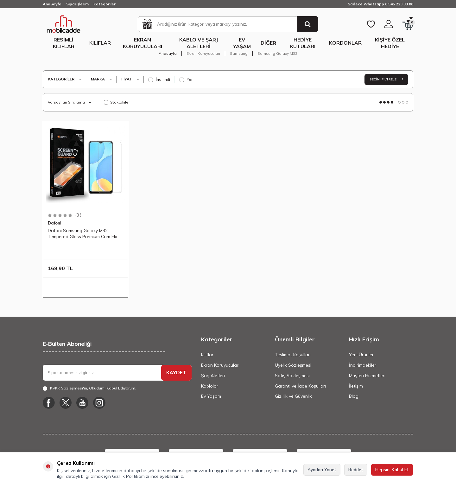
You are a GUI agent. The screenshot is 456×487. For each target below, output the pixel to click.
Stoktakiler (117, 102)
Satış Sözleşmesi (292, 375)
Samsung (239, 53)
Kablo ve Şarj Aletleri (198, 42)
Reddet (355, 469)
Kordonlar (345, 43)
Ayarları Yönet (321, 469)
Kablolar (209, 386)
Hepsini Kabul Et (392, 469)
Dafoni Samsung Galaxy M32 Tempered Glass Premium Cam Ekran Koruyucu (85, 234)
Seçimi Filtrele (386, 79)
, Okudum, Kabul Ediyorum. (89, 388)
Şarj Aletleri (213, 375)
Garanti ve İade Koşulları (300, 386)
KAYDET (176, 372)
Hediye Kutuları (302, 42)
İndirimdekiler (362, 365)
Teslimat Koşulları (293, 354)
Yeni (187, 79)
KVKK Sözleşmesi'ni (68, 388)
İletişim (356, 386)
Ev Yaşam (242, 42)
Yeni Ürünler (361, 354)
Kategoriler (104, 4)
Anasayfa (168, 53)
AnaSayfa (52, 4)
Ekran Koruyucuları (142, 42)
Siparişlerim (77, 4)
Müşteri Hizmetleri (367, 375)
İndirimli (159, 79)
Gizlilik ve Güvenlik (293, 396)
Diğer (268, 43)
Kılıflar (100, 43)
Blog (353, 396)
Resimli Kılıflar (63, 42)
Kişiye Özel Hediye (390, 42)
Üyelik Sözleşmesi (293, 365)
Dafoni (54, 222)
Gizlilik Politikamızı (130, 476)
